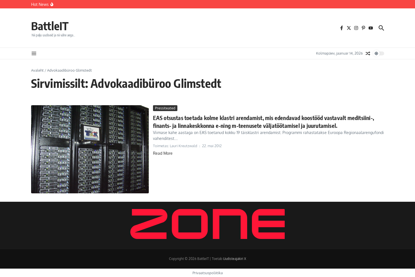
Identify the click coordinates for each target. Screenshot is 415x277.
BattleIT (50, 26)
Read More (163, 153)
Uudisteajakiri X (234, 259)
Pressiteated (165, 108)
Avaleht (37, 70)
